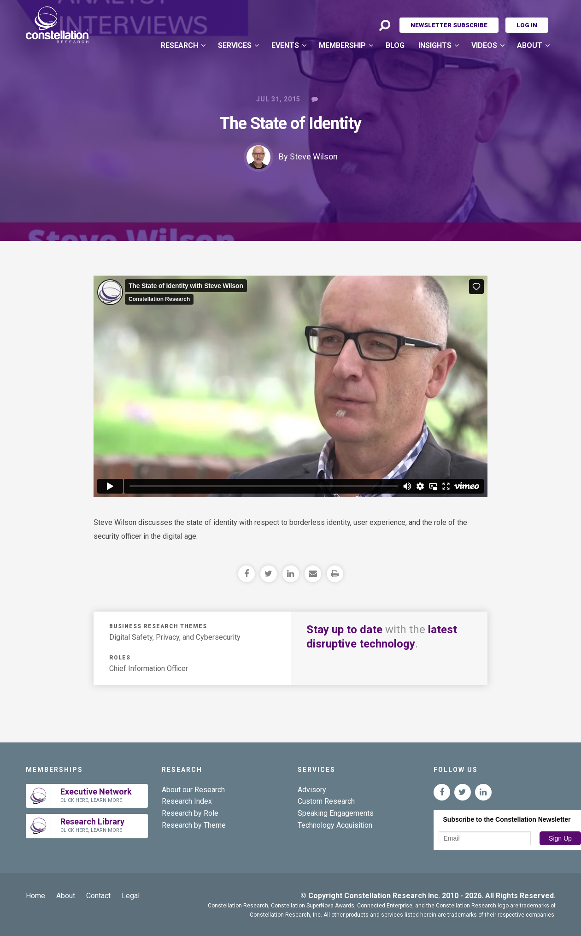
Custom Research (326, 801)
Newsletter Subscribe (449, 25)
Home (35, 895)
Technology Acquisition (335, 825)
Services (235, 45)
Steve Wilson (314, 156)
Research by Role (190, 813)
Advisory (312, 789)
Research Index (187, 801)
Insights (435, 45)
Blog (395, 45)
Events (285, 45)
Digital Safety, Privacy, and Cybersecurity (175, 637)
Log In (526, 25)
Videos (484, 45)
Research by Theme (194, 825)
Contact (98, 895)
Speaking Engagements (336, 813)
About (529, 45)
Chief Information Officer (148, 668)
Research (179, 45)
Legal (131, 895)
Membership (342, 45)
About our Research (193, 789)
